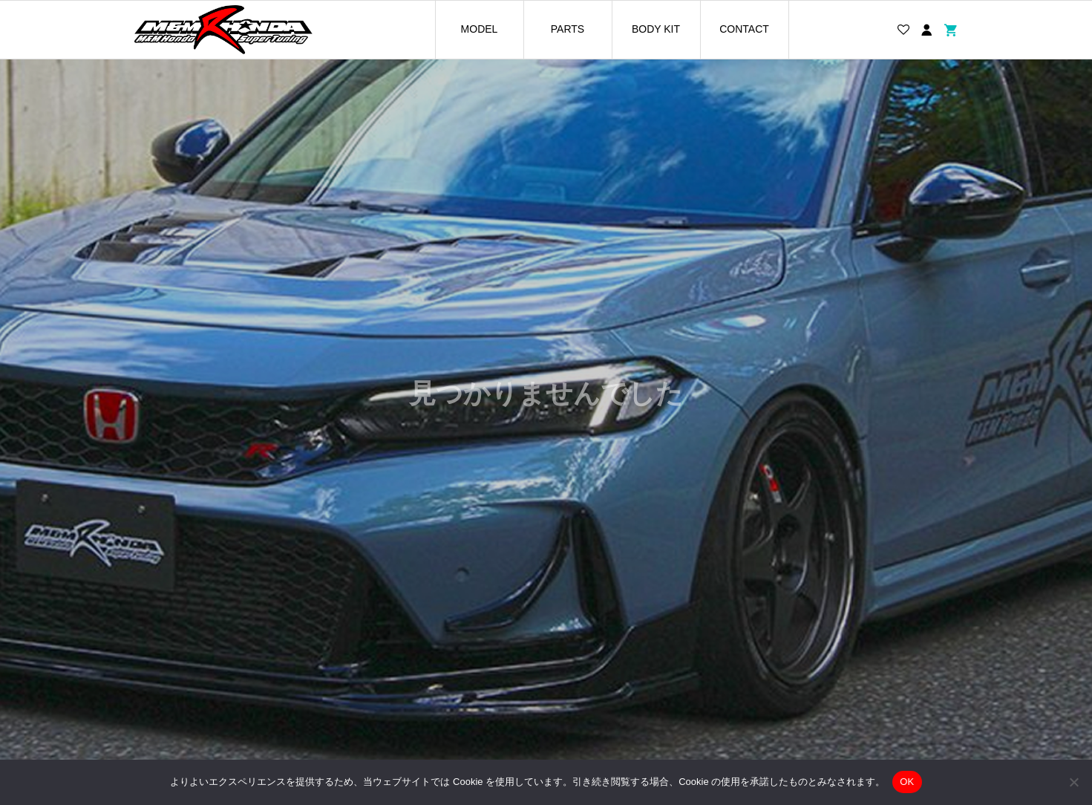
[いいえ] (1073, 782)
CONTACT (744, 29)
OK (907, 781)
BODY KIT (656, 29)
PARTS (567, 29)
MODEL (479, 29)
